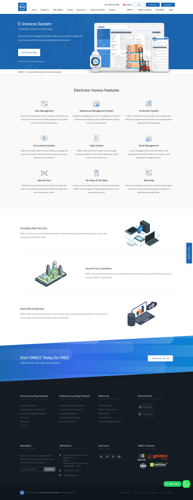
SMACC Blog (103, 413)
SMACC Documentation (108, 409)
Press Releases (105, 417)
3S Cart (23, 425)
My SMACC (160, 9)
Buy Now (168, 4)
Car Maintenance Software (70, 417)
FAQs (139, 4)
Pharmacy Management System (72, 405)
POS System (25, 421)
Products (45, 9)
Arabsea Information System (50, 492)
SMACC (21, 72)
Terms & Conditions (151, 492)
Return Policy (123, 492)
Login (171, 9)
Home (34, 9)
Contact (112, 9)
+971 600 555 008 (111, 4)
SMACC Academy (145, 9)
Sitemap (136, 492)
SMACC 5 (130, 9)
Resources (82, 9)
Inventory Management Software (33, 413)
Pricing (70, 9)
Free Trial (152, 4)
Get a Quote (189, 253)
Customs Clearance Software (70, 409)
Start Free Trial (160, 358)
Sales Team (172, 484)
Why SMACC (58, 9)
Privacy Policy (168, 492)
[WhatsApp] (186, 484)
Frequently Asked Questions (110, 421)
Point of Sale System (67, 421)
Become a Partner (98, 9)
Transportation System (68, 413)
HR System (24, 417)
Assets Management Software (32, 409)
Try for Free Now (29, 52)
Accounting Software (28, 405)
